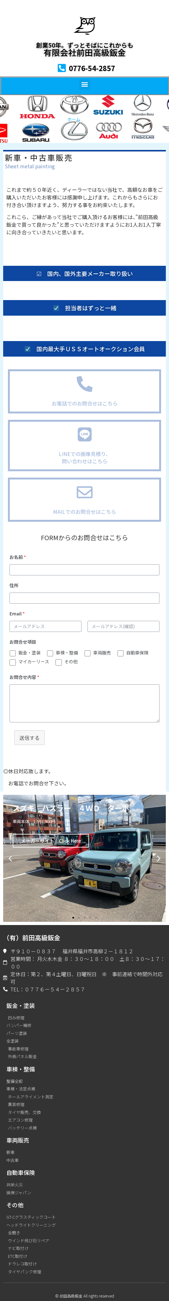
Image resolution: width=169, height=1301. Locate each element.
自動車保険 (137, 652)
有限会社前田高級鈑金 (84, 52)
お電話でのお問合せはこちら (85, 403)
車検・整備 (67, 652)
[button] (84, 84)
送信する (29, 737)
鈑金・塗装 (29, 652)
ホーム (74, 119)
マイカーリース (33, 661)
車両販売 (102, 652)
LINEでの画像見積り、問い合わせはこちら (85, 457)
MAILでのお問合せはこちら (84, 511)
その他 (71, 661)
